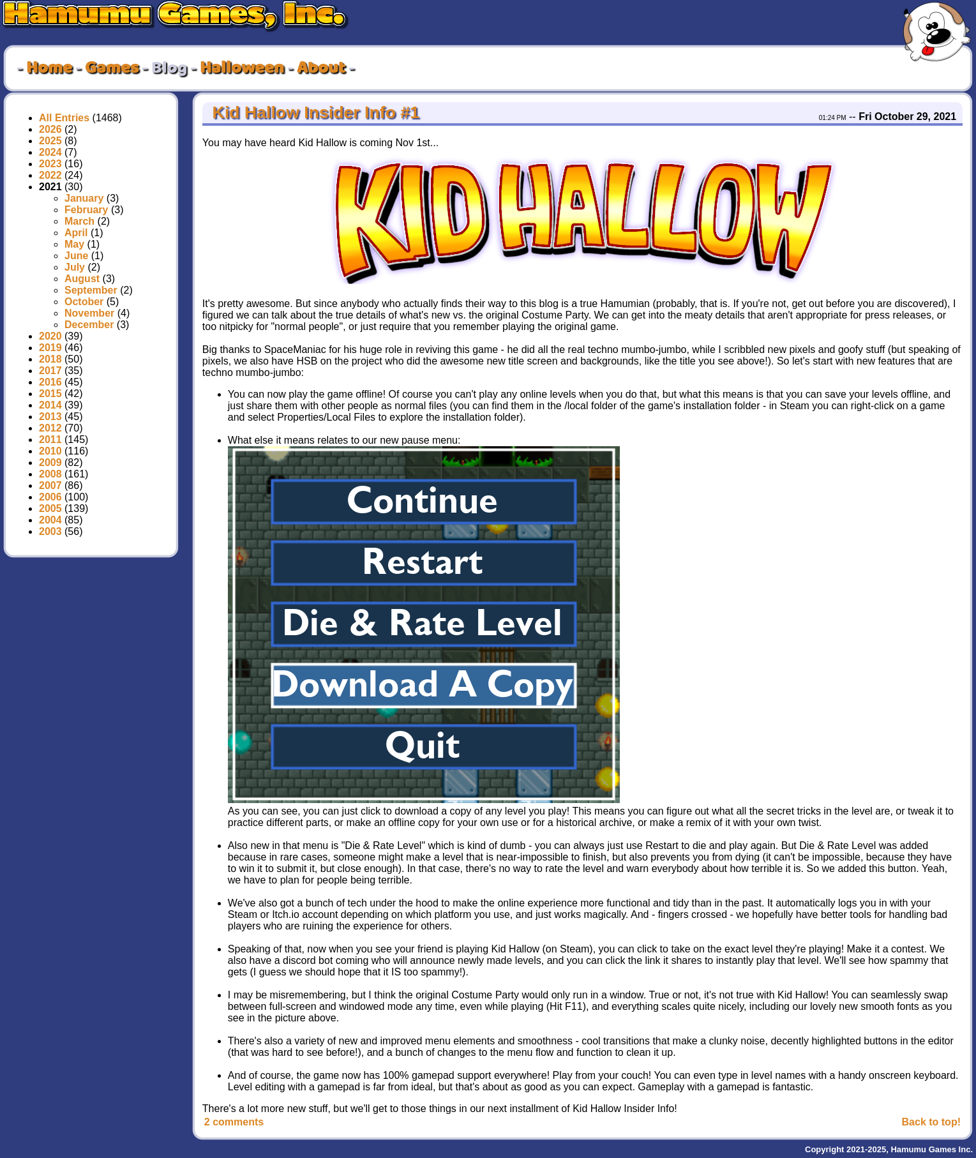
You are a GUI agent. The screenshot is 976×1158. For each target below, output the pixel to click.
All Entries (64, 117)
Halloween (242, 68)
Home (49, 68)
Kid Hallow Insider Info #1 (313, 112)
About (321, 68)
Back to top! (931, 1122)
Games (112, 68)
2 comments (234, 1122)
